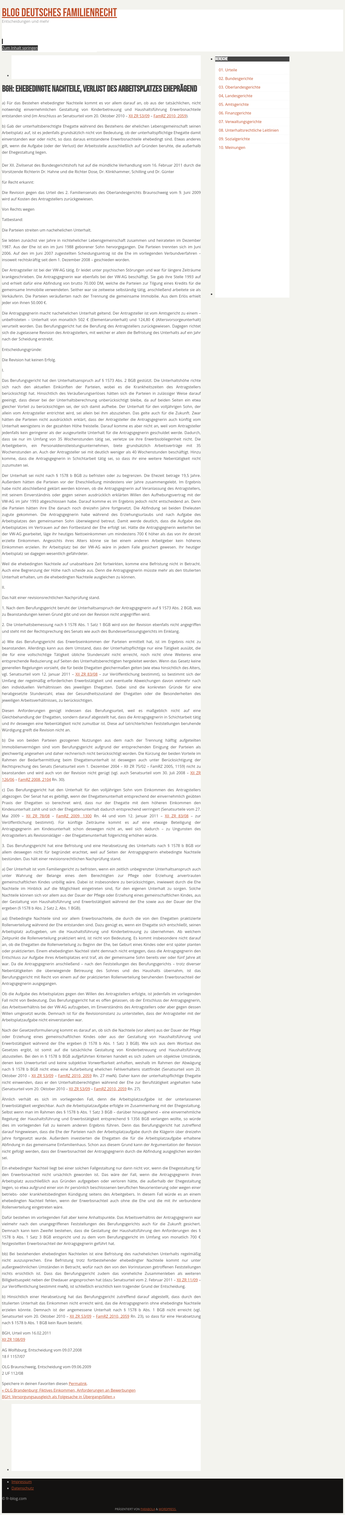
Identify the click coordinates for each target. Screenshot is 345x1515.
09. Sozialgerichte (234, 138)
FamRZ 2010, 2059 (170, 116)
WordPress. (167, 1509)
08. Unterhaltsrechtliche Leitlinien (249, 130)
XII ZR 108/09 (13, 1339)
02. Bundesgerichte (236, 78)
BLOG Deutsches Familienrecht (59, 13)
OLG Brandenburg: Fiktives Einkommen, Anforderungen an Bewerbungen (69, 1390)
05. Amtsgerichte (234, 104)
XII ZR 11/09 (187, 1280)
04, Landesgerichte (235, 95)
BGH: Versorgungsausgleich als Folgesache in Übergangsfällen (58, 1396)
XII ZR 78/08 (38, 816)
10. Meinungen (232, 147)
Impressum (22, 1481)
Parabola (148, 1509)
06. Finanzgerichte (235, 113)
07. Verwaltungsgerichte (240, 121)
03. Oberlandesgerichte (239, 87)
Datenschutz (23, 1488)
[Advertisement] (99, 39)
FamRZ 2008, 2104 (34, 779)
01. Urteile (228, 70)
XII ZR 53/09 (139, 116)
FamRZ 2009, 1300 (74, 816)
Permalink (78, 1383)
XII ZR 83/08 (86, 674)
